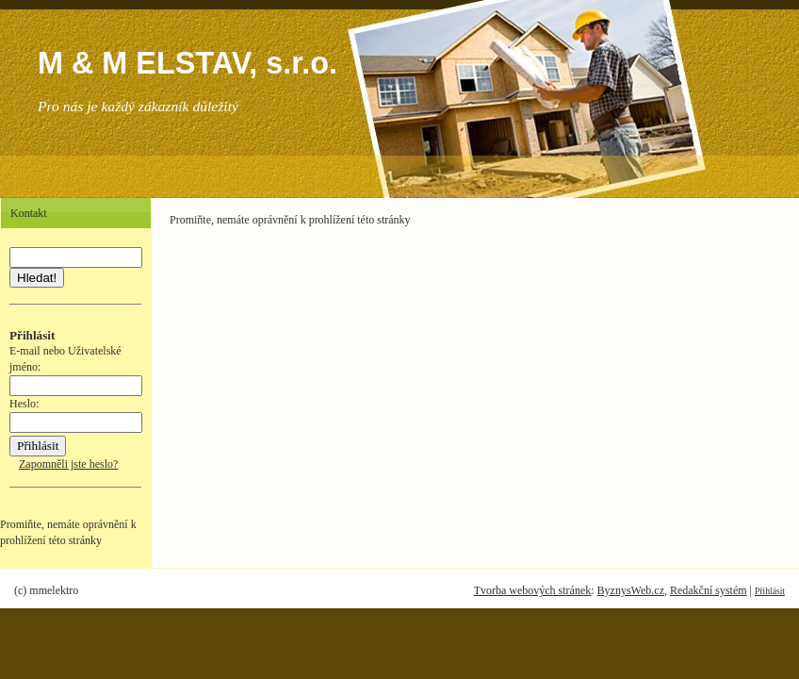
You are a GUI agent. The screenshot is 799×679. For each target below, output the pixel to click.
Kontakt (28, 213)
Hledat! (37, 278)
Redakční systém (708, 590)
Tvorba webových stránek (533, 590)
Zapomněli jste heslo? (68, 464)
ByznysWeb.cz (630, 590)
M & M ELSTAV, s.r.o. (187, 63)
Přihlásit (770, 591)
